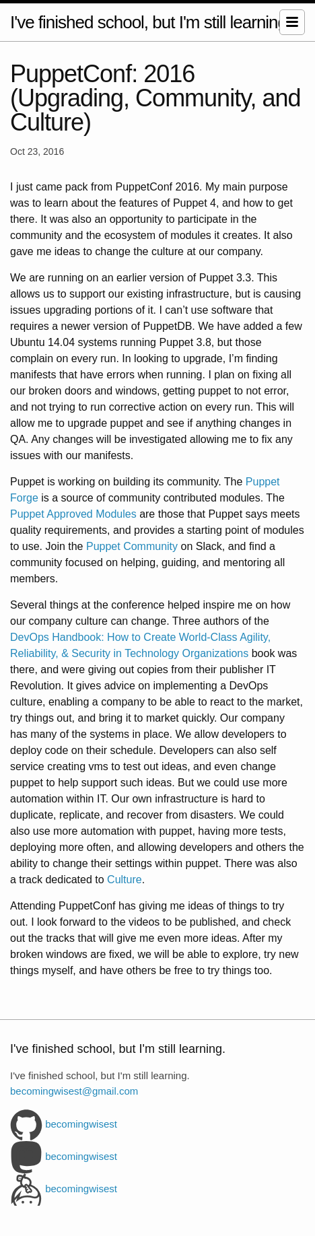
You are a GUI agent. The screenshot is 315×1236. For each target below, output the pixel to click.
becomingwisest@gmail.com (74, 1091)
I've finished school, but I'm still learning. (150, 22)
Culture (124, 879)
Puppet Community (132, 546)
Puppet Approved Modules (73, 514)
